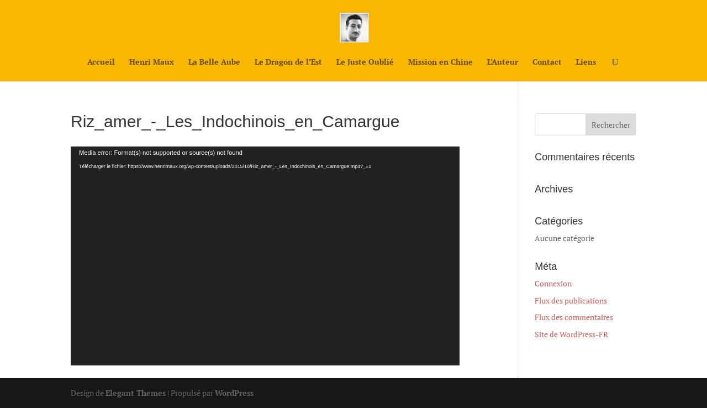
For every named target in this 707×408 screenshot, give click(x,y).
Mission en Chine (440, 62)
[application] (265, 256)
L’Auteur (502, 62)
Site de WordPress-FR (571, 334)
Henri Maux (151, 62)
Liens (586, 62)
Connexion (553, 283)
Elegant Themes (135, 393)
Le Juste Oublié (365, 62)
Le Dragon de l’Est (288, 62)
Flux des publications (571, 300)
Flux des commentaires (574, 317)
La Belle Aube (214, 62)
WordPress (234, 393)
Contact (547, 62)
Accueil (101, 62)
